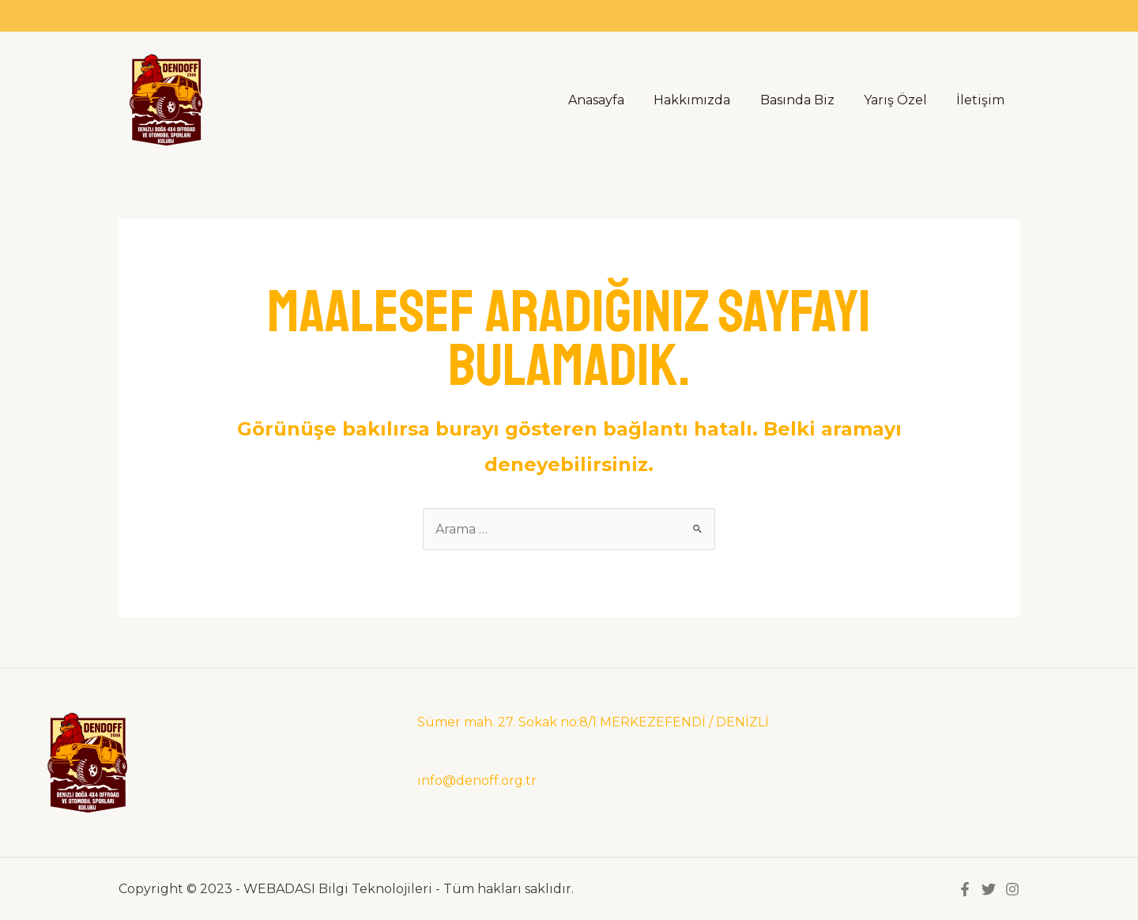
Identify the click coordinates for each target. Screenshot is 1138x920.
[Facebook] (965, 889)
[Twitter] (989, 889)
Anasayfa (615, 99)
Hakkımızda (707, 99)
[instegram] (1012, 889)
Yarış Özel (901, 99)
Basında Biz (808, 99)
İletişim (983, 99)
